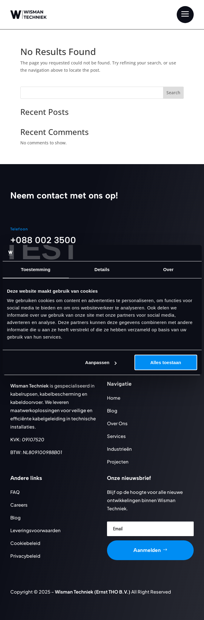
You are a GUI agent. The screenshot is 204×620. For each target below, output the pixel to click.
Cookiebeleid (25, 543)
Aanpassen (101, 362)
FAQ (15, 492)
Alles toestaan (165, 362)
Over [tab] (168, 269)
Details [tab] (102, 269)
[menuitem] (185, 14)
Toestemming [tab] (36, 269)
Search (173, 92)
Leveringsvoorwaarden (35, 530)
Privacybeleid (25, 556)
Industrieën (119, 449)
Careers (19, 505)
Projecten (118, 461)
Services (116, 436)
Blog (112, 410)
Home (113, 398)
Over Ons (117, 423)
